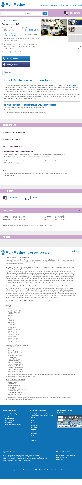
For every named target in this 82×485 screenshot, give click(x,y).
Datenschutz (27, 470)
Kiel (32, 431)
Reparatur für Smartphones (12, 424)
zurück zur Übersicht (10, 20)
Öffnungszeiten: (7, 210)
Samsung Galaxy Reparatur (12, 414)
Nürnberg (34, 427)
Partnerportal (65, 470)
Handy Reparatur (9, 420)
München (34, 423)
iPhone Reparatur (9, 418)
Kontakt (42, 470)
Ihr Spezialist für (8, 190)
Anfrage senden (11, 64)
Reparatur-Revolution (58, 5)
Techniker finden (45, 13)
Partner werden (71, 5)
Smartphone (13, 197)
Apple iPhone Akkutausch (11, 139)
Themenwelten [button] (43, 5)
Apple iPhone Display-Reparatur (13, 132)
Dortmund (34, 438)
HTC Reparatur (8, 416)
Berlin (32, 421)
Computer (35, 197)
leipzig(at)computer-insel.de (13, 52)
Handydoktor (8, 422)
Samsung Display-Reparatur (12, 146)
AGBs (35, 470)
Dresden (33, 440)
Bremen (33, 429)
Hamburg (34, 433)
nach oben (75, 251)
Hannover (34, 425)
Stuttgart (33, 436)
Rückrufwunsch (11, 58)
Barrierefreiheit (53, 470)
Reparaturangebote (9, 124)
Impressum (6, 236)
